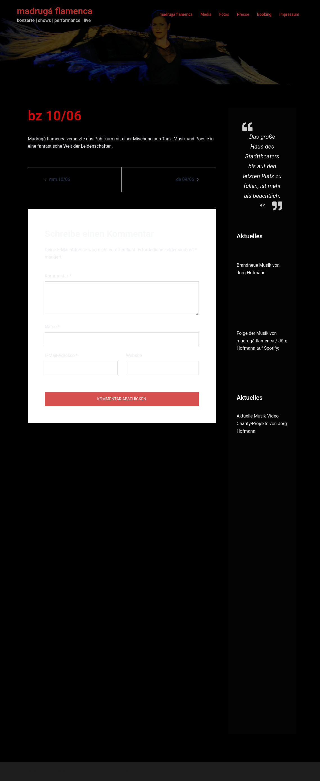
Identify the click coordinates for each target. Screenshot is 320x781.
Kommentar (58, 276)
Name (52, 326)
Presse (243, 14)
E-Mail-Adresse (61, 355)
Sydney (133, 771)
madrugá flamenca (55, 11)
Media (205, 14)
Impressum (289, 14)
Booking (264, 14)
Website (134, 355)
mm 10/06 (59, 179)
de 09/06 (185, 179)
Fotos (224, 14)
